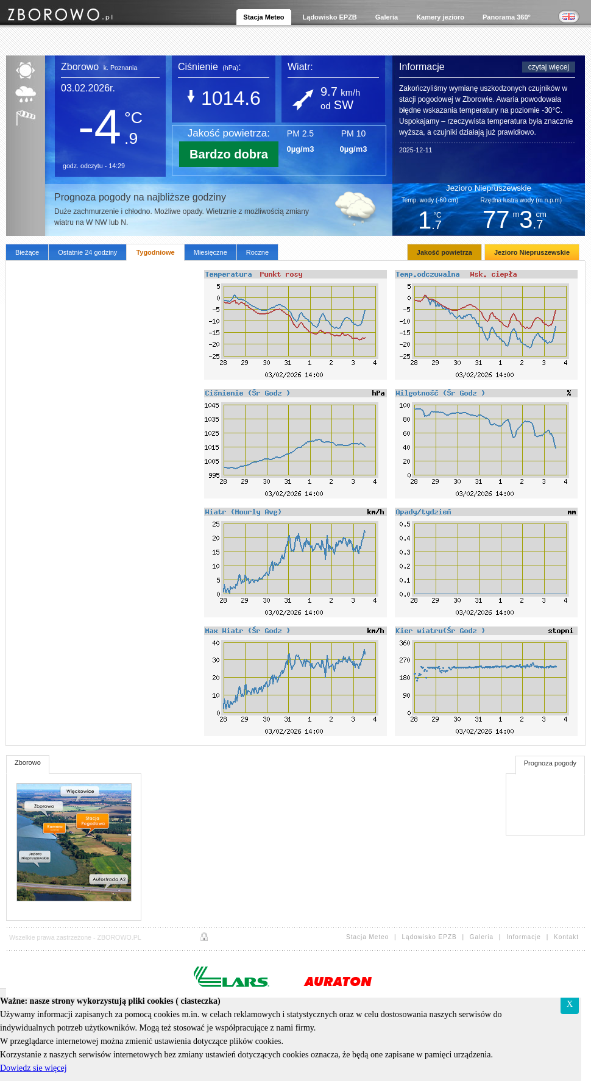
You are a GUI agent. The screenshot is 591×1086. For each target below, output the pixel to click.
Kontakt (566, 937)
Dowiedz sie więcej (33, 1068)
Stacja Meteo (374, 937)
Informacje (528, 937)
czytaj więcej (548, 67)
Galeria (486, 937)
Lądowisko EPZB (434, 937)
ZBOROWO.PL (119, 937)
